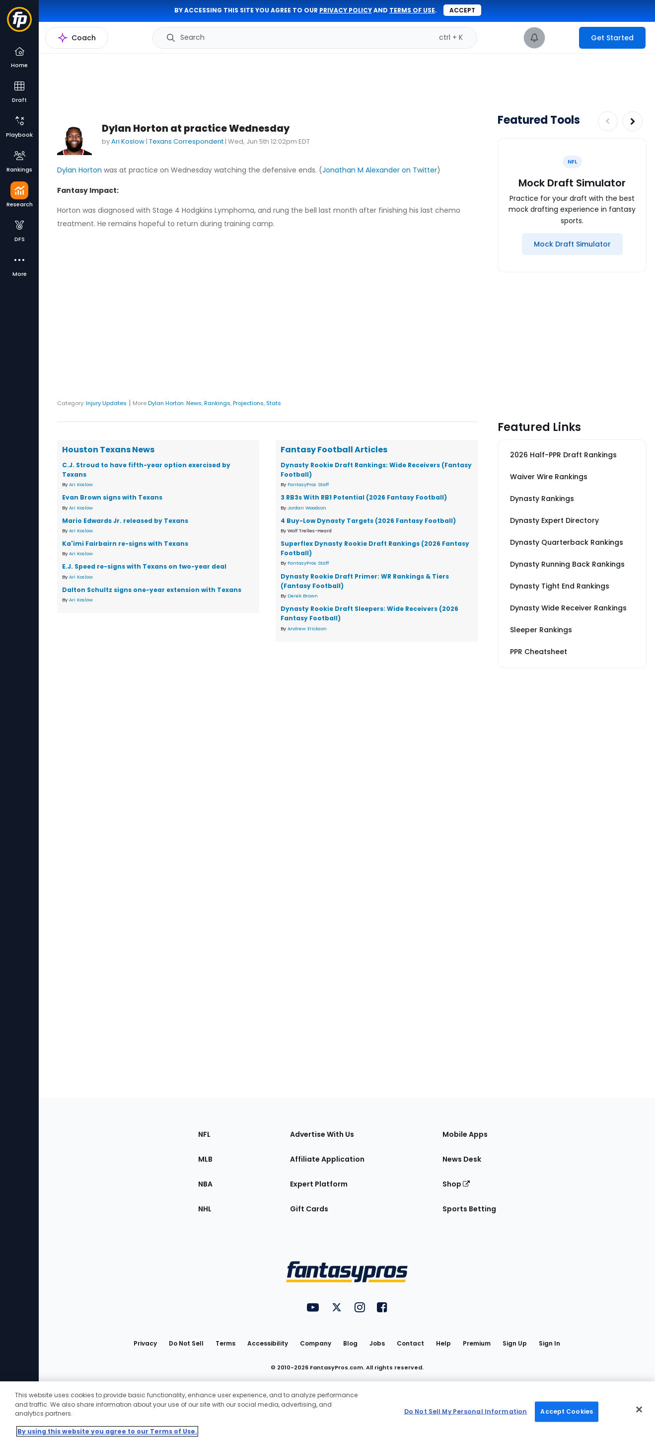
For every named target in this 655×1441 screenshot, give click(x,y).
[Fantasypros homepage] (19, 24)
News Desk (461, 1159)
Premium (477, 1343)
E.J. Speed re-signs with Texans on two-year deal (144, 566)
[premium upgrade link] (562, 38)
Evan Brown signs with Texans (112, 497)
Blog (350, 1343)
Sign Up (515, 1343)
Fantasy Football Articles (334, 449)
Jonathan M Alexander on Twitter (379, 170)
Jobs (377, 1343)
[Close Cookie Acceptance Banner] (639, 1410)
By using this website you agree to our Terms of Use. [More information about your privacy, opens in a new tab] (107, 1431)
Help (443, 1343)
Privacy (145, 1343)
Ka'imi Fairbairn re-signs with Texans (125, 543)
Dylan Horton (79, 170)
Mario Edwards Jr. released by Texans (125, 520)
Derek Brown (303, 596)
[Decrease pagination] (608, 121)
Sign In (549, 1343)
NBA (205, 1184)
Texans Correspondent (186, 141)
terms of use (412, 10)
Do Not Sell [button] (186, 1343)
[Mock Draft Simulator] (572, 244)
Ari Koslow (128, 141)
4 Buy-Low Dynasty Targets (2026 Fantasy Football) (368, 520)
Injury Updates (106, 403)
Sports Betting (469, 1209)
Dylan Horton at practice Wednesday (196, 128)
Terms (225, 1343)
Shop (456, 1184)
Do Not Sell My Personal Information (465, 1411)
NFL (204, 1134)
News (194, 403)
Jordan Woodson (307, 508)
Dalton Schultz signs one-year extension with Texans (151, 590)
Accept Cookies (566, 1411)
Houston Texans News (108, 449)
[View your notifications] (534, 38)
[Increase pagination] (633, 121)
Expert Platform (319, 1184)
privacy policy (345, 10)
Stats (273, 403)
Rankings (217, 403)
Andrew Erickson (307, 628)
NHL (205, 1209)
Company (315, 1343)
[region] (327, 1411)
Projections (248, 403)
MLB (205, 1159)
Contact (410, 1343)
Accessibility (267, 1343)
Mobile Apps (465, 1134)
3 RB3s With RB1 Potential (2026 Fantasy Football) (364, 497)
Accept (462, 10)
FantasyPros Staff (308, 484)
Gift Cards (309, 1209)
